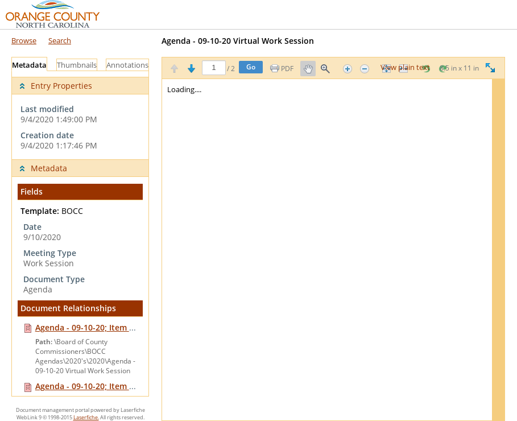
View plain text (405, 67)
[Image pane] (333, 249)
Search (59, 40)
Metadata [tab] (29, 65)
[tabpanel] (80, 234)
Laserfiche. (86, 417)
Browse (23, 40)
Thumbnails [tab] (77, 65)
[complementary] (80, 115)
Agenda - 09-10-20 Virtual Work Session (238, 40)
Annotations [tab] (127, 65)
